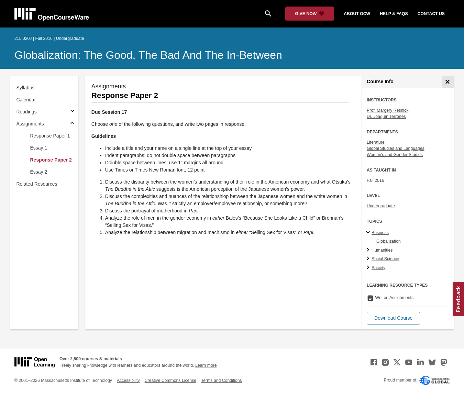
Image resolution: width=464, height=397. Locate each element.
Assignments (30, 123)
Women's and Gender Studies (395, 154)
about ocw (357, 13)
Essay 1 (38, 148)
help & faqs (394, 13)
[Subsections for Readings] (72, 112)
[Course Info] (448, 82)
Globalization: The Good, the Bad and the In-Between (148, 55)
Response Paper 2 (51, 160)
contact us (431, 13)
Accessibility (128, 380)
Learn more (206, 365)
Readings (26, 111)
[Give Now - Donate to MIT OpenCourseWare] (309, 14)
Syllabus (25, 87)
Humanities (382, 250)
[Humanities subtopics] (369, 250)
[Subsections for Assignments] (72, 124)
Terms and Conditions (221, 380)
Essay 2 (38, 172)
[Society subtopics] (369, 267)
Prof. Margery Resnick (387, 110)
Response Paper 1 (50, 136)
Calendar (26, 99)
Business (380, 232)
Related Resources (36, 184)
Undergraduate (381, 205)
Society (378, 267)
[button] (393, 318)
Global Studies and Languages (395, 148)
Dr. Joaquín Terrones (386, 116)
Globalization (388, 241)
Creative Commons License (170, 380)
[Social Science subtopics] (369, 258)
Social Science (385, 258)
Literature (376, 142)
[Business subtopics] (369, 232)
